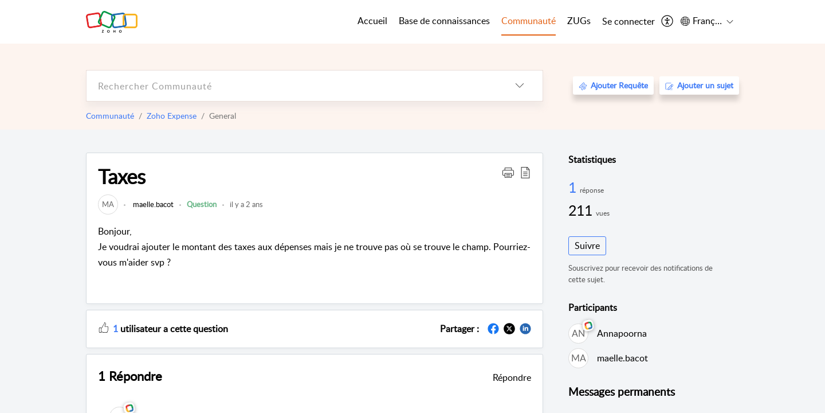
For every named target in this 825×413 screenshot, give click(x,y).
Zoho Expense (172, 115)
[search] (292, 86)
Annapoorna (622, 333)
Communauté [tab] (528, 20)
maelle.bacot (152, 204)
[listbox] (520, 86)
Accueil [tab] (372, 20)
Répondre (512, 377)
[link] (108, 204)
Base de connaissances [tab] (444, 20)
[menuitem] (628, 22)
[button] (508, 172)
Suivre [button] (587, 245)
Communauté (110, 115)
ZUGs (579, 20)
